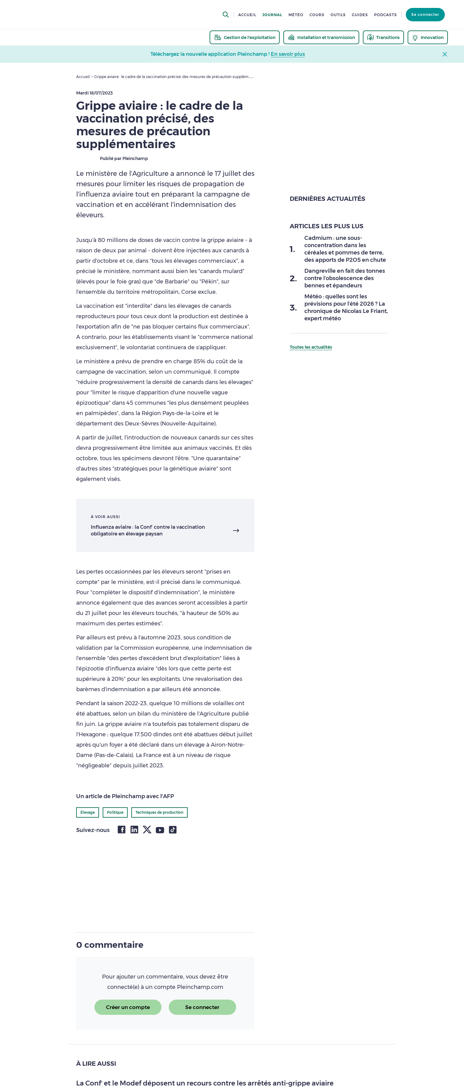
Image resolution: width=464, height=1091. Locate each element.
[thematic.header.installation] (321, 37)
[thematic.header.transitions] (383, 37)
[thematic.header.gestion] (245, 37)
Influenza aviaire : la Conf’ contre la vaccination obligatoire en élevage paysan (148, 530)
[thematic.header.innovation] (428, 37)
